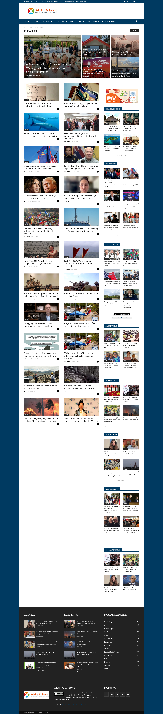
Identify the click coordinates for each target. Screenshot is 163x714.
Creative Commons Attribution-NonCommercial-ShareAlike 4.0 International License (75, 697)
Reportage (48, 21)
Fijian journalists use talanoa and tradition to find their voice (112, 345)
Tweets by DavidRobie (121, 318)
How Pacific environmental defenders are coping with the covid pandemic (130, 148)
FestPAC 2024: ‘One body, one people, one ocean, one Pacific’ (38, 262)
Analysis (36, 21)
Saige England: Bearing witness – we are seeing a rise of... (130, 263)
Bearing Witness (127, 279)
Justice (106, 668)
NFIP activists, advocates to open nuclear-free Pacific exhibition (39, 104)
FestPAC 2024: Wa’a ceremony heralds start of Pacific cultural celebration (78, 264)
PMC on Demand (109, 21)
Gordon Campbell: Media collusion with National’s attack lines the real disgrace (131, 508)
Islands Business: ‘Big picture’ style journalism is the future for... (111, 365)
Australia (107, 503)
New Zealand (108, 638)
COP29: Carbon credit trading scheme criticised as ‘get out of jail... (130, 128)
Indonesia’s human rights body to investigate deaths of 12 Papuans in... (112, 419)
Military (107, 665)
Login (41, 1)
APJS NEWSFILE (111, 326)
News (27, 21)
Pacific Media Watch (69, 109)
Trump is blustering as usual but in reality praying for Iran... (131, 473)
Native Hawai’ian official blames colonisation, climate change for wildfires (79, 356)
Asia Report (126, 123)
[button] (136, 21)
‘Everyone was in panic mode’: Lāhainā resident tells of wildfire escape (79, 388)
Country (62, 21)
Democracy (108, 662)
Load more (121, 155)
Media (106, 648)
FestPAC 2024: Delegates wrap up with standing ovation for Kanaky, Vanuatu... (39, 231)
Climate (107, 123)
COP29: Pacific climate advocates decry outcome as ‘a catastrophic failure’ (112, 128)
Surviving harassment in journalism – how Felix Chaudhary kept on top (129, 365)
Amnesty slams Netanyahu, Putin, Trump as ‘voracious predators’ (130, 399)
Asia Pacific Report (88, 692)
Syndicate (107, 631)
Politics (106, 625)
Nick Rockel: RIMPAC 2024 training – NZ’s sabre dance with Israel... (81, 229)
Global (106, 414)
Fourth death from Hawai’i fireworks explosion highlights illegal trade (81, 167)
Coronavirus (108, 178)
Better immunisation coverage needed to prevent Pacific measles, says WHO (130, 183)
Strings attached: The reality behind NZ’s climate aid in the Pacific (112, 148)
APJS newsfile (108, 299)
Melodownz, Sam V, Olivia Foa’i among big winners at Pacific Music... (81, 419)
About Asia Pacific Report (51, 1)
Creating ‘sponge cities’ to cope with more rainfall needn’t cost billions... (40, 354)
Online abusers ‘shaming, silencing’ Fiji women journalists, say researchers (130, 345)
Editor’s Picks (77, 21)
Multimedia (93, 21)
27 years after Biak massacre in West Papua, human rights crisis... (112, 283)
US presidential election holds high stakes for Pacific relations (40, 197)
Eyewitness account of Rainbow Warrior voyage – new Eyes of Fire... (130, 283)
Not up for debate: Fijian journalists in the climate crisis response (111, 303)
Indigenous (108, 642)
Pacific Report (109, 621)
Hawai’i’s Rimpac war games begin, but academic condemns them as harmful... (80, 198)
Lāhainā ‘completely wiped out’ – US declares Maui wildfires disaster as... (41, 419)
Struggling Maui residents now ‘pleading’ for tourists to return (38, 324)
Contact (61, 1)
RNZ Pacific (108, 645)
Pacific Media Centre (81, 1)
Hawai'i (29, 61)
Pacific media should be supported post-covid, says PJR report (130, 227)
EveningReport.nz (69, 1)
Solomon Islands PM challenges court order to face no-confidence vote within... (87, 664)
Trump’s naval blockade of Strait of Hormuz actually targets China (111, 399)
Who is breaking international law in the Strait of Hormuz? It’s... (110, 453)
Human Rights (109, 628)
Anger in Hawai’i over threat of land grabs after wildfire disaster (80, 324)
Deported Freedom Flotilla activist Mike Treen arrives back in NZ (111, 530)
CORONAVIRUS (111, 163)
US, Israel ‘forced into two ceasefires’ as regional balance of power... (130, 453)
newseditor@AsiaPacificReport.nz (74, 704)
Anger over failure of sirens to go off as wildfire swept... (40, 387)
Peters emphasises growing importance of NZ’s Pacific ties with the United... (80, 136)
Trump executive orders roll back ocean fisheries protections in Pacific (40, 134)
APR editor (29, 75)
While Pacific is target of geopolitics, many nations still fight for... (81, 104)
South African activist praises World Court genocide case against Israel (112, 473)
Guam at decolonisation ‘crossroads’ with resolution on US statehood (40, 167)
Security (107, 658)
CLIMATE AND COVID (113, 109)
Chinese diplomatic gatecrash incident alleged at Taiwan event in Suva (131, 530)
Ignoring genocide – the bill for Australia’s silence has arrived (112, 263)
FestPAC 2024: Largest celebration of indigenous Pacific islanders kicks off (41, 294)
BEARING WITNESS (112, 244)
